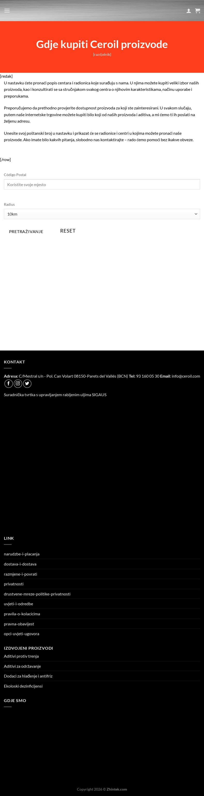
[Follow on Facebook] (8, 383)
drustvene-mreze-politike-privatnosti (37, 593)
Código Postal (15, 174)
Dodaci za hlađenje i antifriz (28, 675)
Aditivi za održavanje (22, 666)
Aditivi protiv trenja (21, 656)
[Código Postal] (102, 184)
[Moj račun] (188, 10)
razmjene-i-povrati (20, 573)
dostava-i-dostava (20, 563)
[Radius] (102, 214)
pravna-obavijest (19, 623)
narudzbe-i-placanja (22, 553)
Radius (9, 204)
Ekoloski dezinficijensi (23, 685)
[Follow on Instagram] (18, 383)
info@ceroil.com (186, 375)
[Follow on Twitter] (27, 383)
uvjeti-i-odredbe (18, 603)
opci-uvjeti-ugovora (21, 633)
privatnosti (13, 583)
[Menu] (7, 10)
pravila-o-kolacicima (22, 613)
